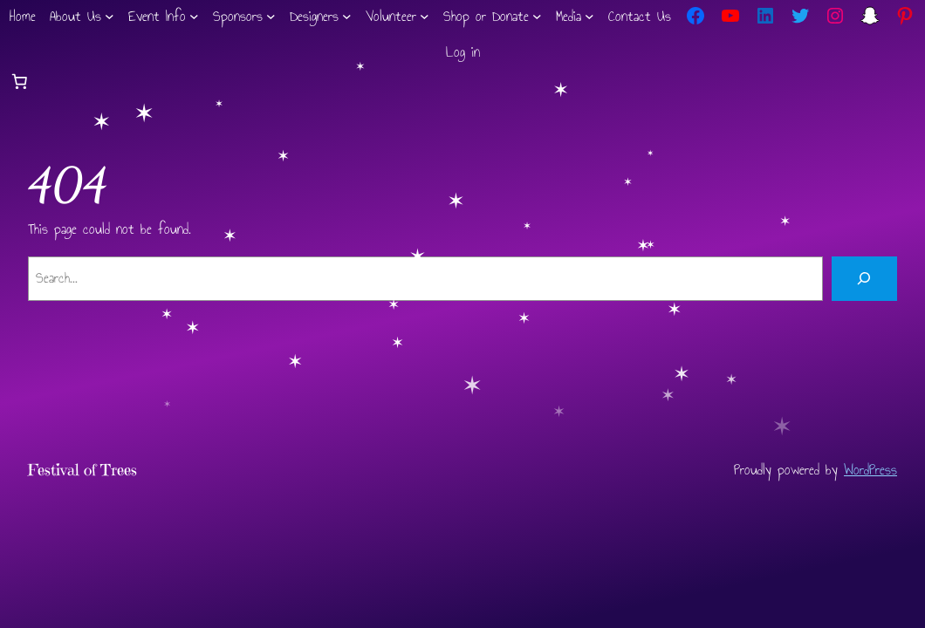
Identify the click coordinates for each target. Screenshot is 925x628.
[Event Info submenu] (194, 16)
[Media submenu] (589, 16)
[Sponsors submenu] (271, 16)
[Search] (864, 279)
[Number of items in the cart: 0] (19, 81)
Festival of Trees (82, 470)
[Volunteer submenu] (424, 16)
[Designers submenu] (347, 16)
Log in (463, 52)
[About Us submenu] (109, 16)
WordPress (870, 470)
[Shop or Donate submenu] (537, 16)
